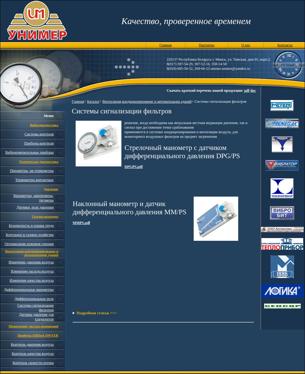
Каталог (93, 101)
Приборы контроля (39, 143)
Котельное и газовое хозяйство (30, 235)
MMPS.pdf (81, 223)
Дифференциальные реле (34, 299)
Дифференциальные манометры (29, 289)
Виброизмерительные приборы (29, 152)
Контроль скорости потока (33, 363)
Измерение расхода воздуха (32, 271)
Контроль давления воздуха (32, 344)
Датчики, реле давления (35, 207)
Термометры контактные (34, 180)
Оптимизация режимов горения (29, 244)
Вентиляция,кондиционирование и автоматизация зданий (147, 101)
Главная (166, 45)
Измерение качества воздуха (31, 280)
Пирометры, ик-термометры (32, 171)
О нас (246, 45)
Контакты (284, 45)
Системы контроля (39, 134)
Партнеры (206, 45)
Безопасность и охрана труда (31, 225)
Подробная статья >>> (97, 313)
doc (253, 90)
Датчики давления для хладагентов (36, 316)
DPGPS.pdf (133, 167)
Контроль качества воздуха (33, 353)
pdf (246, 90)
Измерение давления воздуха (31, 262)
